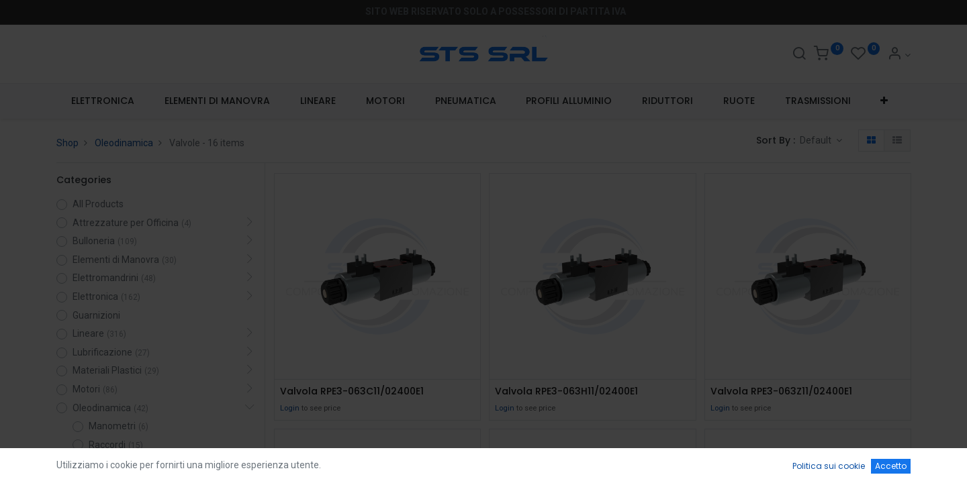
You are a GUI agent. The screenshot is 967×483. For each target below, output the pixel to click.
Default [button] (816, 140)
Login (290, 408)
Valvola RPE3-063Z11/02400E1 (781, 391)
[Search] (799, 55)
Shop (67, 143)
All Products (98, 204)
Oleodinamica (124, 143)
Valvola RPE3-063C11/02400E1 (352, 391)
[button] (884, 101)
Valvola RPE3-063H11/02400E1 (566, 391)
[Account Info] (899, 55)
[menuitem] (103, 101)
